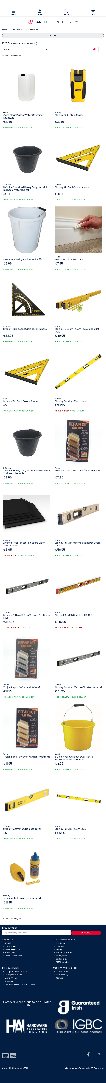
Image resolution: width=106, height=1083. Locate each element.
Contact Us (60, 946)
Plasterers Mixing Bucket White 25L (23, 259)
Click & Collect (61, 971)
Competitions (10, 978)
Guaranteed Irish (11, 949)
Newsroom (8, 981)
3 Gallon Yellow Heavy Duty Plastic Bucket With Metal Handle (74, 758)
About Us (8, 943)
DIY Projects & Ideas (12, 975)
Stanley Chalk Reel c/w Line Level (22, 898)
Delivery (58, 949)
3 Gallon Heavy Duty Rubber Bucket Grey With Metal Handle (26, 472)
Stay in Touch (9, 928)
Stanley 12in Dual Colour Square (21, 401)
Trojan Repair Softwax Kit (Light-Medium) (26, 756)
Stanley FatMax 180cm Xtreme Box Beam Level (26, 616)
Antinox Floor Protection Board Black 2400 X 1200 (24, 544)
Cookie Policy (60, 959)
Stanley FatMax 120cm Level (70, 829)
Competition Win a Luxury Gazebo (19, 984)
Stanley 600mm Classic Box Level (22, 829)
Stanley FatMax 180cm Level (71, 401)
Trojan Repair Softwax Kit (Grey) (21, 687)
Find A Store (60, 943)
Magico (75, 1068)
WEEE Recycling (61, 962)
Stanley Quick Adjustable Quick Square (25, 329)
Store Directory (61, 975)
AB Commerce (97, 1068)
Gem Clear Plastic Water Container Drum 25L (23, 116)
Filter (53, 35)
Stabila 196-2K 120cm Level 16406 (73, 615)
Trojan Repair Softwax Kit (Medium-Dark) (78, 470)
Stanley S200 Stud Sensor (69, 115)
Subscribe (86, 933)
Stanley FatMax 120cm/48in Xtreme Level (78, 687)
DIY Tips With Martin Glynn (15, 971)
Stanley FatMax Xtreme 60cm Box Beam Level (78, 544)
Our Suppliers (9, 946)
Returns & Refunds (63, 952)
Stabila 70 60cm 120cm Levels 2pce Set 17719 (77, 330)
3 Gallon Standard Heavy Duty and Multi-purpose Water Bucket (26, 189)
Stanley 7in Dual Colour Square (72, 187)
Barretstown (9, 952)
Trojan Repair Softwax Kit (69, 259)
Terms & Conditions (12, 955)
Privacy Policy (61, 955)
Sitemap (58, 978)
